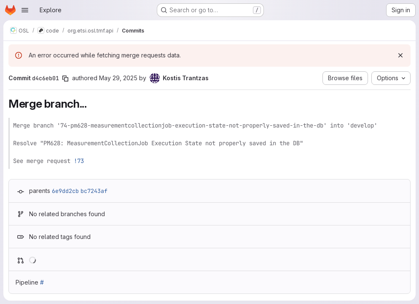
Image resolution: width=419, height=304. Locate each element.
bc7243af (94, 191)
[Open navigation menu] (25, 10)
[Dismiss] (400, 55)
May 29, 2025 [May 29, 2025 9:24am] (118, 77)
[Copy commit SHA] (65, 78)
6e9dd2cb (65, 191)
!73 (79, 161)
